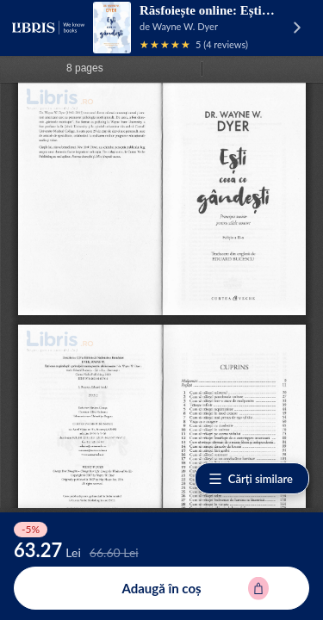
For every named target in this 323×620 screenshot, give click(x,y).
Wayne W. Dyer (185, 26)
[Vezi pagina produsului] (112, 27)
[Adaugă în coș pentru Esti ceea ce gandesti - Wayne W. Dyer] (161, 588)
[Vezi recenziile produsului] (165, 44)
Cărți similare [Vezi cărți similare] (250, 479)
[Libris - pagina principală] (48, 28)
